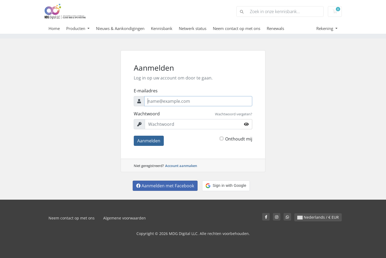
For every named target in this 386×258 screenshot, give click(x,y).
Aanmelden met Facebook (165, 186)
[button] (226, 185)
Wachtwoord (147, 114)
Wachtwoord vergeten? (233, 114)
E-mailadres (146, 91)
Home (54, 28)
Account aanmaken (181, 165)
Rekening (325, 28)
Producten (76, 28)
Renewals (275, 28)
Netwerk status (192, 28)
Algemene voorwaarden (124, 218)
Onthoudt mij (238, 139)
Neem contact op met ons (236, 28)
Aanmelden (148, 141)
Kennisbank (161, 28)
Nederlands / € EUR (318, 217)
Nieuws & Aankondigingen (120, 28)
